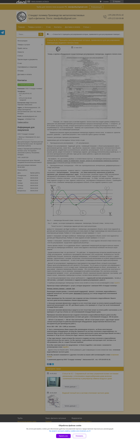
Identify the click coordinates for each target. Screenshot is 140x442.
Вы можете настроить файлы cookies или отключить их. (69, 431)
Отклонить (79, 436)
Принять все (63, 436)
